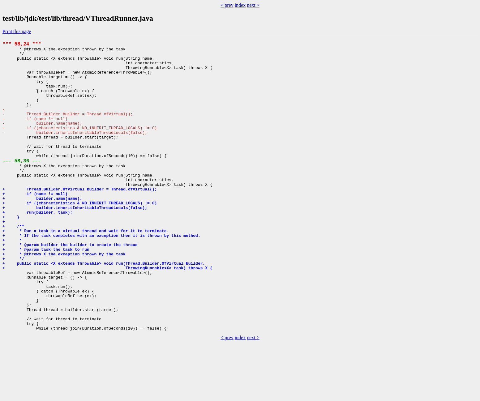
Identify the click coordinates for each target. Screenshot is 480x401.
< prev (227, 5)
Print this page (16, 31)
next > (253, 5)
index (240, 5)
